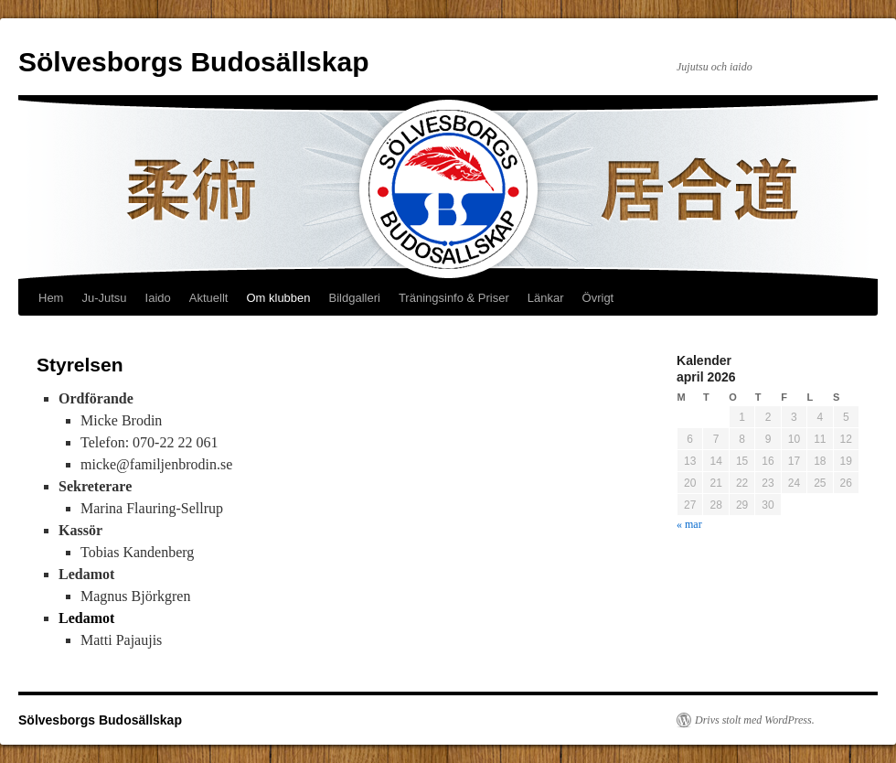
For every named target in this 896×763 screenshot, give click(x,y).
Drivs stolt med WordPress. (755, 720)
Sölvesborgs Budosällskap (193, 62)
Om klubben (278, 298)
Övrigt (598, 298)
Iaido (158, 298)
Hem (50, 298)
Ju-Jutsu (103, 298)
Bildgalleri (354, 298)
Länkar (546, 298)
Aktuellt (209, 298)
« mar (689, 524)
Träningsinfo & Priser (454, 298)
